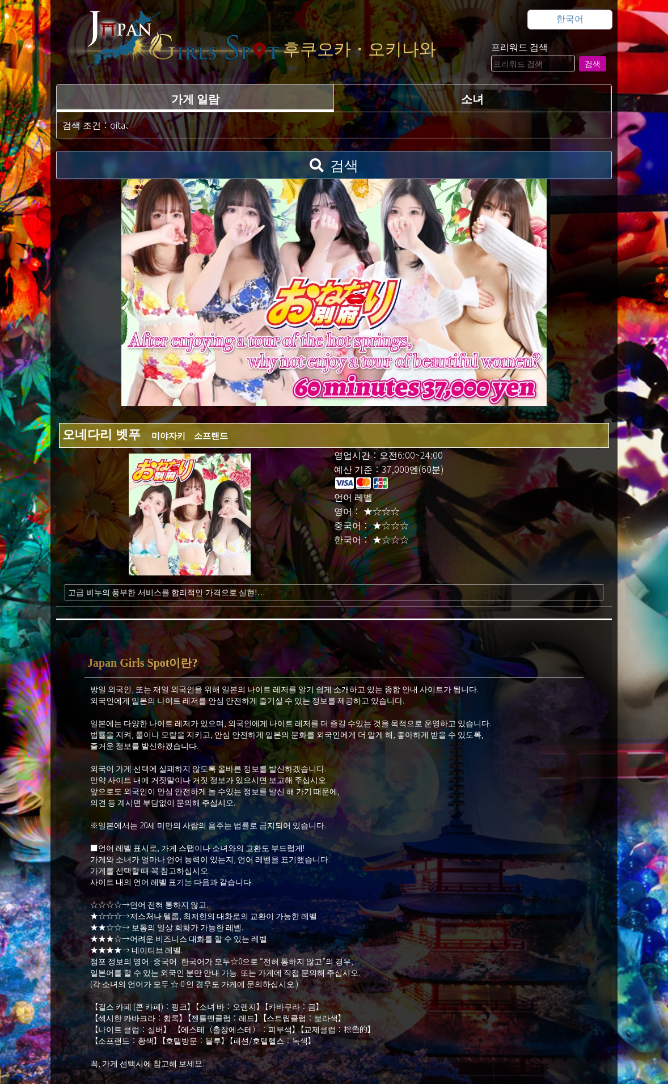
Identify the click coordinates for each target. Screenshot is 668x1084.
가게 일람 (195, 98)
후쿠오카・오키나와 (359, 49)
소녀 (472, 98)
